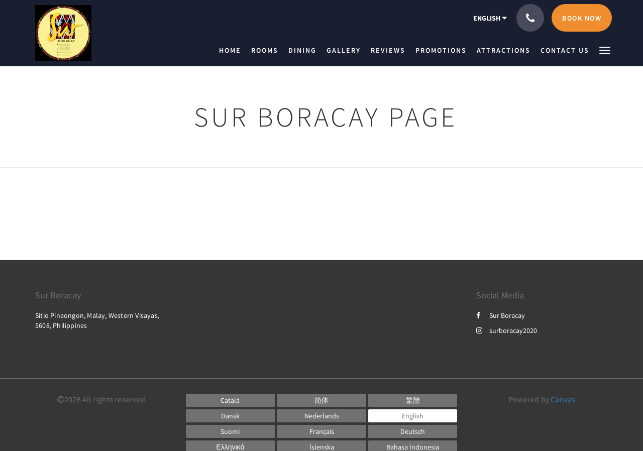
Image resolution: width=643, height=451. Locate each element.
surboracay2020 (506, 330)
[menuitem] (232, 50)
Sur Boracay (500, 315)
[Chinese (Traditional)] (413, 400)
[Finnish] (230, 431)
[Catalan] (230, 400)
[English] (413, 415)
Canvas (563, 399)
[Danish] (230, 415)
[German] (413, 431)
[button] (604, 49)
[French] (321, 431)
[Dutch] (321, 415)
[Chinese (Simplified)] (321, 400)
